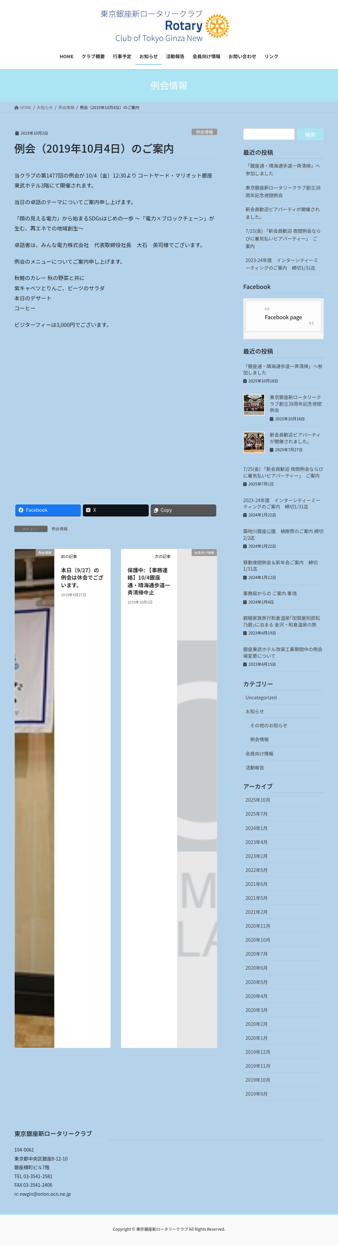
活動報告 (255, 767)
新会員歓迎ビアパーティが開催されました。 (283, 213)
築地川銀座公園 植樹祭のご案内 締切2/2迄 (283, 534)
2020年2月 (257, 1024)
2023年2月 (257, 856)
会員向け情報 (259, 753)
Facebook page (283, 317)
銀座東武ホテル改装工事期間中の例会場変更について (282, 652)
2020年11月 (258, 925)
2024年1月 (257, 828)
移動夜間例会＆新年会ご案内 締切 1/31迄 (280, 565)
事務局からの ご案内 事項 (269, 593)
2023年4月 (257, 842)
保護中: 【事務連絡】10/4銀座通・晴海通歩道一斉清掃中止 (148, 581)
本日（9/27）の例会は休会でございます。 (82, 577)
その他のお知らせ (268, 725)
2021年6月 (257, 884)
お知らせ (255, 711)
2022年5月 (257, 870)
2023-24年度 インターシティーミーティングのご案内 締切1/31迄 (282, 264)
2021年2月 (257, 911)
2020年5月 (257, 982)
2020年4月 (257, 996)
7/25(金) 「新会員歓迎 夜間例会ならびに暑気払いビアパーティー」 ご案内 (283, 238)
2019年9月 (257, 1093)
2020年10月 (258, 939)
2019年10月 (258, 1079)
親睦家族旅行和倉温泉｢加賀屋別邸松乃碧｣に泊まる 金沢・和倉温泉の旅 (281, 621)
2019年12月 (258, 1051)
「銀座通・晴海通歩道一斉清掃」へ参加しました (283, 169)
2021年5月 (257, 898)
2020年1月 (257, 1038)
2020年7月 (257, 953)
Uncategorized (261, 697)
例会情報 (204, 132)
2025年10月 (258, 799)
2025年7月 (257, 813)
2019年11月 (258, 1065)
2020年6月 (257, 967)
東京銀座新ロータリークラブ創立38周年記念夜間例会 (283, 191)
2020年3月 (257, 1010)
